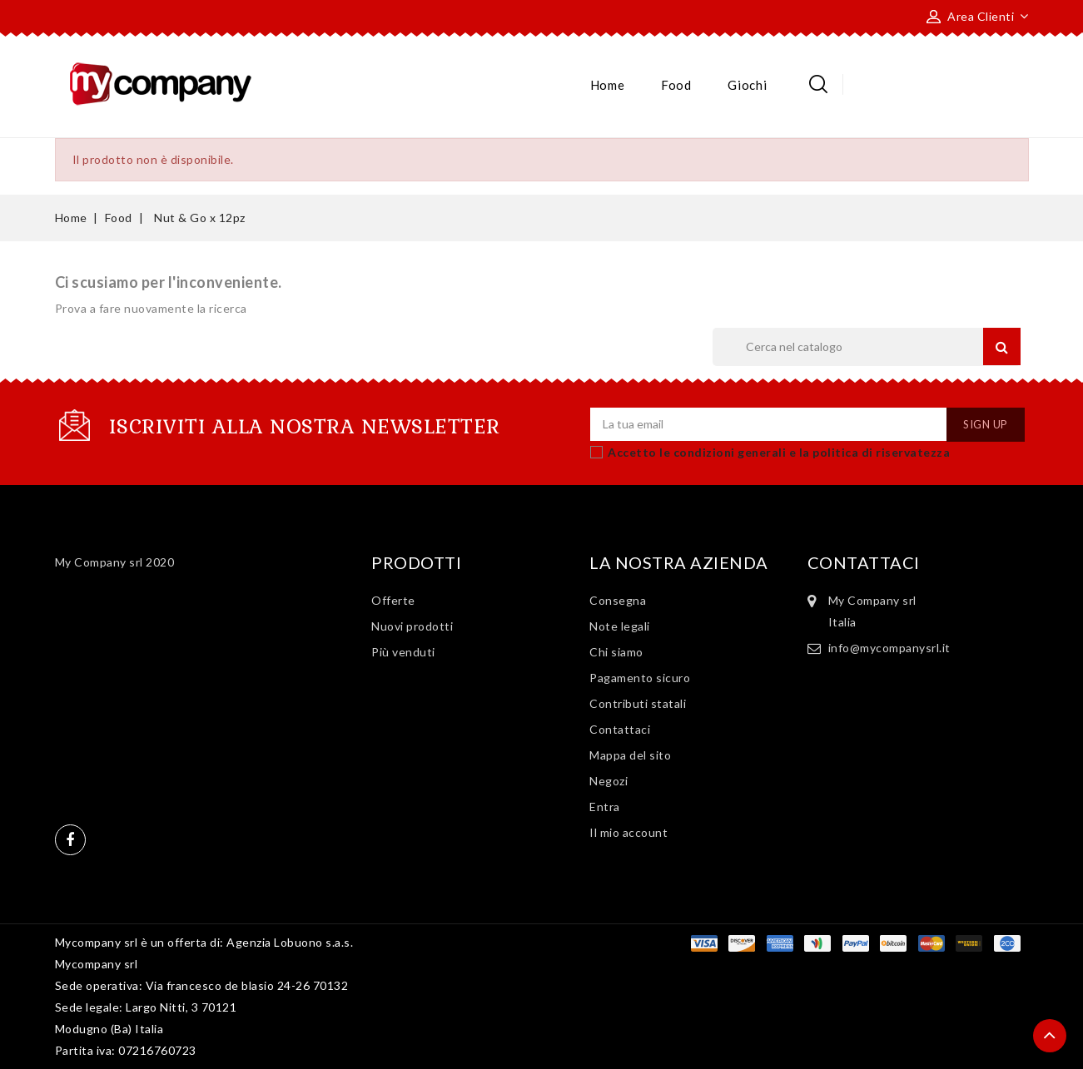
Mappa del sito (630, 755)
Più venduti (403, 652)
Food (676, 84)
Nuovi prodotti (412, 626)
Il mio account (628, 832)
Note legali (619, 626)
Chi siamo (616, 652)
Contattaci (619, 729)
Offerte (393, 600)
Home (607, 84)
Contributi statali (637, 703)
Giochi (747, 84)
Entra (604, 806)
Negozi (608, 781)
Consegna (617, 600)
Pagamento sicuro (639, 678)
